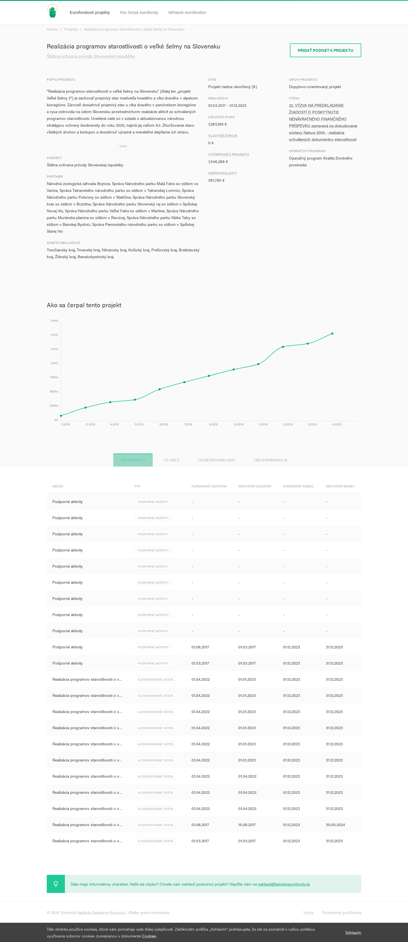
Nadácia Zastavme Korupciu (101, 912)
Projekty (71, 29)
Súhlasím (353, 932)
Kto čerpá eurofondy (139, 12)
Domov (52, 29)
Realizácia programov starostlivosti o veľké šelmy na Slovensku (134, 29)
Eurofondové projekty (90, 12)
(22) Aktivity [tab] (129, 459)
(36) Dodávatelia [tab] (274, 459)
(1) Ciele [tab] (170, 459)
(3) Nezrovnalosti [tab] (218, 459)
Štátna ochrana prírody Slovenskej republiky (91, 56)
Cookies (149, 936)
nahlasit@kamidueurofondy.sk (284, 884)
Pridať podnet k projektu (325, 50)
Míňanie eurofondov (187, 12)
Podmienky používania (341, 912)
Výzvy (308, 912)
